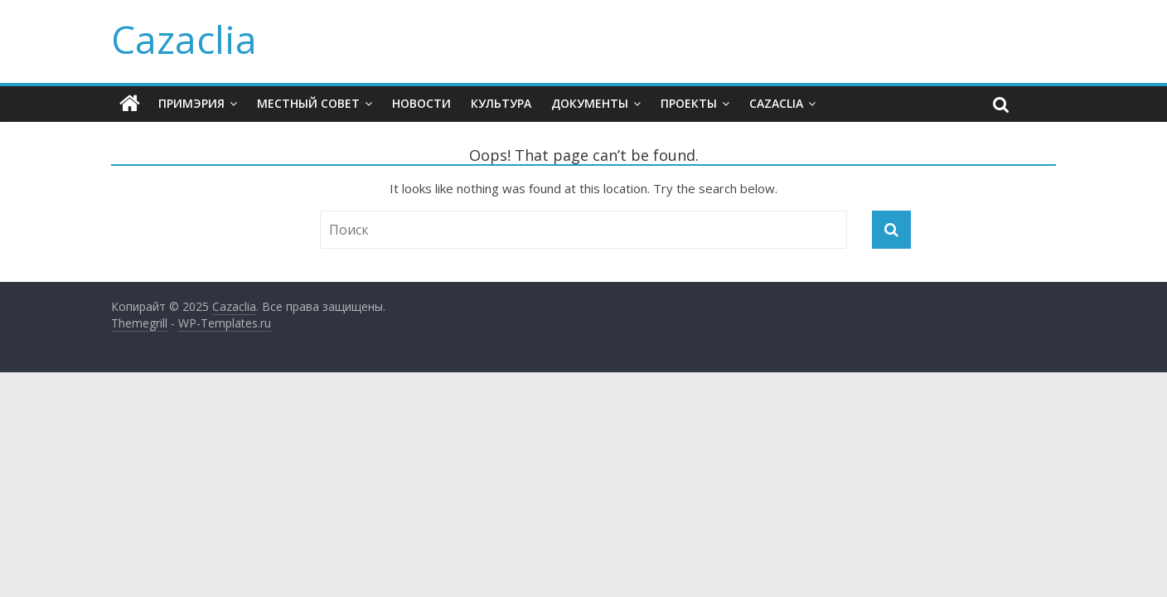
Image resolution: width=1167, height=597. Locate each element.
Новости (421, 103)
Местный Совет (308, 103)
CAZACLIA (776, 103)
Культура (501, 103)
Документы (589, 103)
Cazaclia (184, 39)
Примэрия (191, 103)
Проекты (689, 103)
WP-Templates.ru (224, 323)
